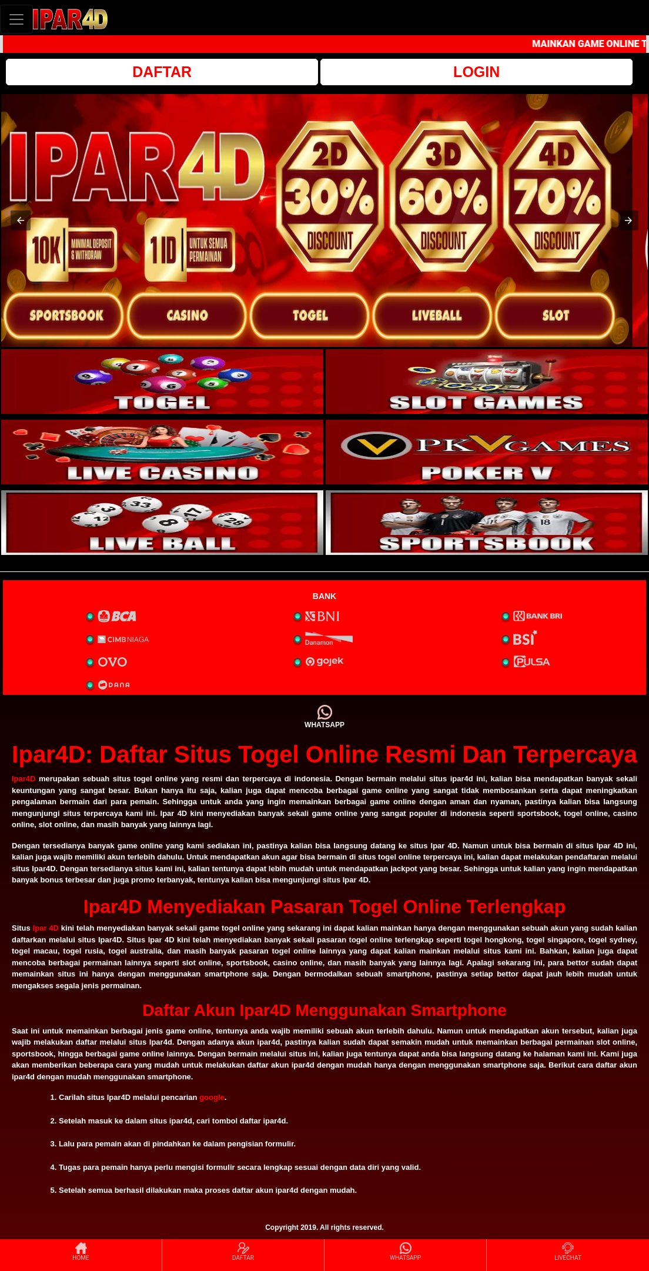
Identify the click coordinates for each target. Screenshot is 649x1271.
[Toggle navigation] (16, 19)
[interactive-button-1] (162, 381)
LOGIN (476, 71)
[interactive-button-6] (487, 522)
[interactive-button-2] (487, 381)
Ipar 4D (46, 928)
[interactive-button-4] (487, 452)
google (212, 1097)
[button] (21, 220)
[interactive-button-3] (162, 452)
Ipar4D (23, 778)
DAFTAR (162, 71)
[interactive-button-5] (162, 522)
